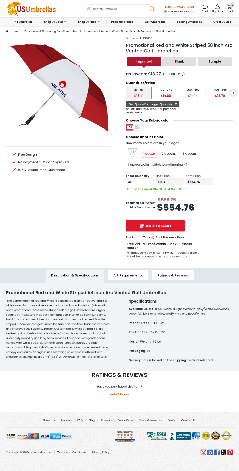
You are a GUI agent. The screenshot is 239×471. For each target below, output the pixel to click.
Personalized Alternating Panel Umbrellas (50, 31)
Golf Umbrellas (155, 22)
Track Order (125, 420)
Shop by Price (87, 22)
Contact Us (189, 420)
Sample (215, 61)
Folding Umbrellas (189, 22)
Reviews (66, 420)
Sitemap (106, 420)
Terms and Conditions (71, 452)
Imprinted (144, 61)
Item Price (193, 176)
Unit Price (163, 176)
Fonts (171, 420)
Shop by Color (53, 22)
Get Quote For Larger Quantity (150, 104)
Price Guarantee (151, 420)
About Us (48, 420)
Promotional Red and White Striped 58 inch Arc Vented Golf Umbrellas (129, 31)
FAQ (80, 420)
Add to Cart (155, 225)
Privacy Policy (100, 452)
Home (14, 31)
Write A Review (120, 394)
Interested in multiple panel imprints (157, 164)
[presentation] (233, 93)
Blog (92, 420)
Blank (179, 61)
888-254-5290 (147, 109)
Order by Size (222, 22)
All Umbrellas (23, 22)
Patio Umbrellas (122, 22)
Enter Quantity (137, 176)
